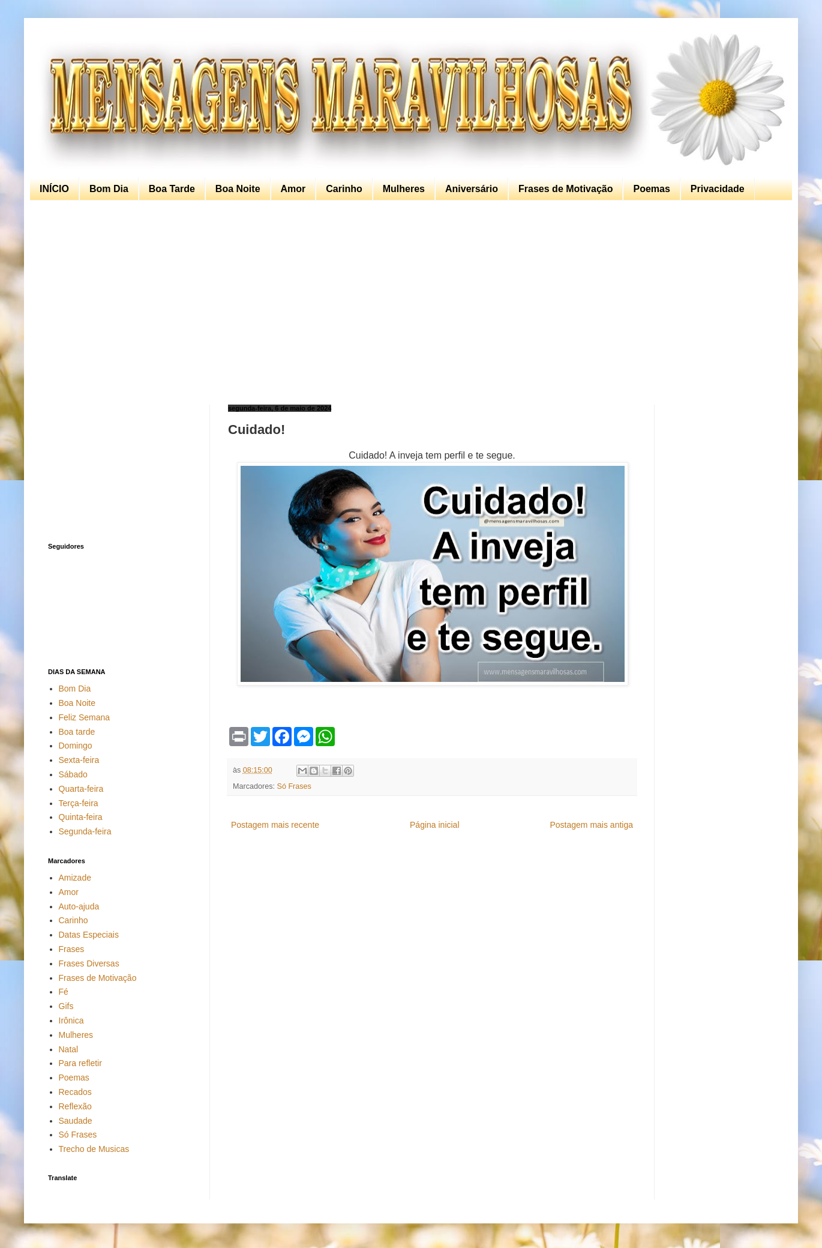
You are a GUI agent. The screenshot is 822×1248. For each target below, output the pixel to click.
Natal (69, 1049)
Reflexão (75, 1106)
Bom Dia (108, 189)
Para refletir (80, 1063)
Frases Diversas (89, 963)
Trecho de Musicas (94, 1149)
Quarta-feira (81, 789)
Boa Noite (237, 189)
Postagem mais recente (275, 825)
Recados (75, 1092)
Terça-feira (78, 803)
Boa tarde (77, 732)
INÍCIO (54, 189)
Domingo (75, 745)
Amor (293, 189)
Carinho (344, 189)
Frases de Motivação (565, 189)
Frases (72, 949)
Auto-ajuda (79, 906)
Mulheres (404, 189)
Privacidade (718, 189)
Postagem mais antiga (591, 825)
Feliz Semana (84, 717)
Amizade (75, 877)
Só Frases (294, 786)
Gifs (66, 1006)
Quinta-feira (81, 817)
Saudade (75, 1121)
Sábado (73, 774)
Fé (63, 991)
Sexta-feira (79, 760)
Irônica (71, 1020)
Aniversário (471, 189)
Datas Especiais (89, 934)
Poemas (651, 189)
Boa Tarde (172, 189)
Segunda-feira (85, 831)
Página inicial (435, 825)
